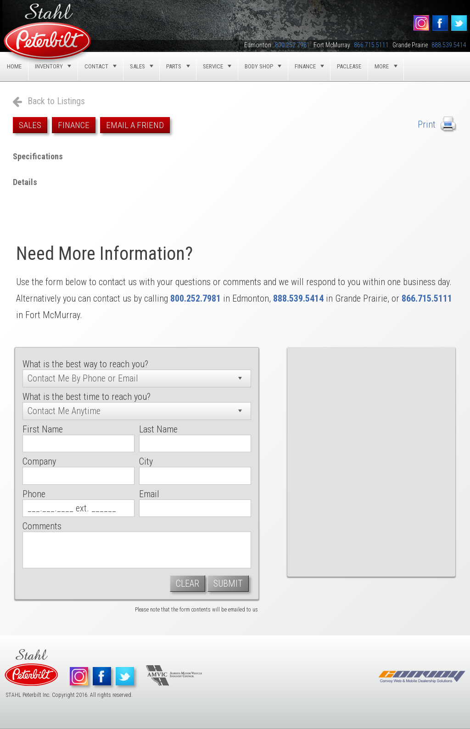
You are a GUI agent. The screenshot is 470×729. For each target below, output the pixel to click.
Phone (33, 493)
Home (14, 66)
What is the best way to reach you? (85, 364)
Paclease (349, 66)
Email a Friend (135, 125)
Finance (74, 125)
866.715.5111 (427, 298)
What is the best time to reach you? (86, 396)
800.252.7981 (195, 298)
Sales (30, 125)
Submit (228, 583)
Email (149, 493)
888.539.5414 (298, 298)
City (146, 461)
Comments (42, 526)
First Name (42, 429)
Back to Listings (56, 101)
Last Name (158, 429)
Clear (187, 583)
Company (39, 461)
